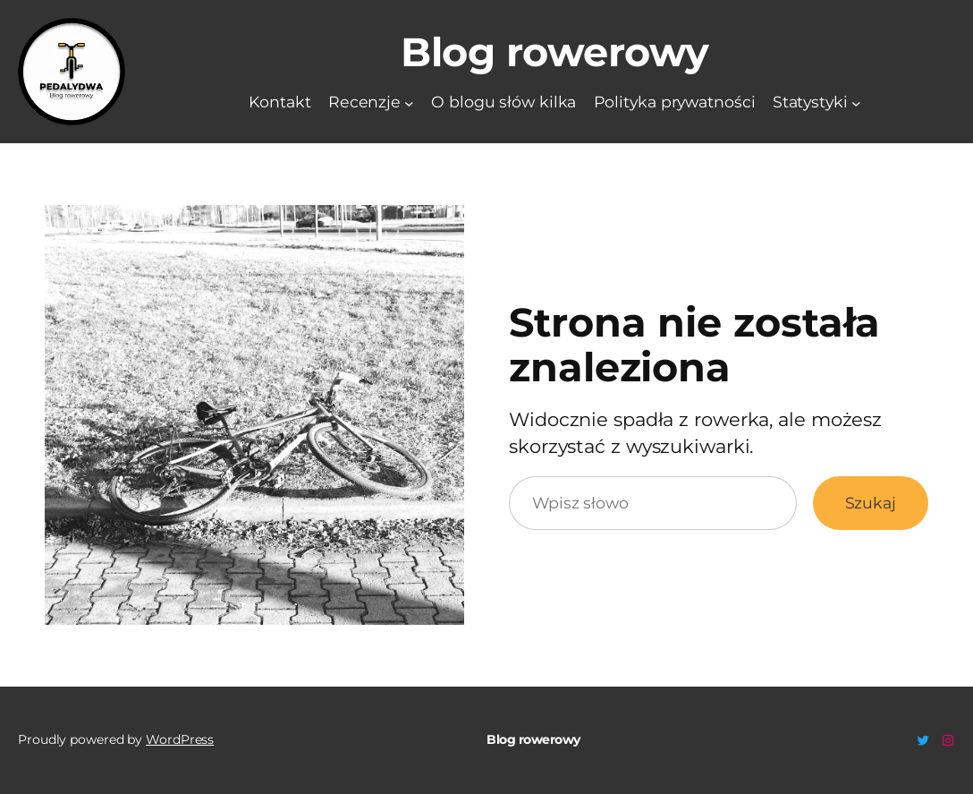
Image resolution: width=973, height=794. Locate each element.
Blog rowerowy (555, 52)
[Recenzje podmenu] (409, 102)
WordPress (180, 739)
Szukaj (870, 502)
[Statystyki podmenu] (856, 102)
